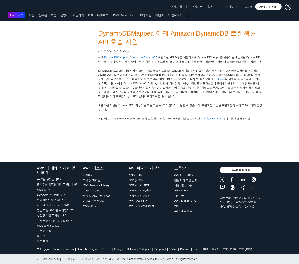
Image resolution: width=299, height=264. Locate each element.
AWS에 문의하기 (184, 175)
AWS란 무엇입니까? (49, 179)
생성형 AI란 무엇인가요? (52, 215)
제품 (32, 15)
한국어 (215, 249)
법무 (177, 205)
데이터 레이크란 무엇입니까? (54, 205)
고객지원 (172, 6)
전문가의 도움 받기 (185, 180)
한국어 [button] (214, 6)
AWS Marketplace (124, 15)
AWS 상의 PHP (138, 200)
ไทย (195, 249)
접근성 (66, 259)
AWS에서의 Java (139, 195)
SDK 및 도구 (136, 180)
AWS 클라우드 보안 (48, 225)
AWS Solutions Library (96, 185)
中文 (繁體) (245, 249)
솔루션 (42, 15)
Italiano (131, 249)
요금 (53, 15)
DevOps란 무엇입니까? (51, 194)
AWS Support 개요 (185, 200)
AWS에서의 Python (140, 190)
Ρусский (185, 249)
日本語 (205, 249)
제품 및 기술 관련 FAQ (96, 195)
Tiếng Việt (160, 249)
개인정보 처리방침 (48, 259)
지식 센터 (180, 195)
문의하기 (185, 6)
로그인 (248, 6)
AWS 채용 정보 (183, 211)
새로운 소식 (44, 230)
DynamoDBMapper (115, 57)
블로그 (41, 235)
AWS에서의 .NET (139, 185)
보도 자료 (42, 241)
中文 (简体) (229, 249)
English (94, 249)
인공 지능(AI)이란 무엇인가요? (55, 210)
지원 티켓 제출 (183, 185)
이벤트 (159, 15)
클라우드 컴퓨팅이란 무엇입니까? (57, 184)
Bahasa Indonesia (63, 249)
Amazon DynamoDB (145, 57)
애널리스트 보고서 (94, 200)
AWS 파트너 (90, 205)
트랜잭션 (219, 79)
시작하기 (88, 175)
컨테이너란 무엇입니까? (51, 199)
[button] (268, 6)
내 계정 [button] (231, 6)
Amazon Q (16, 15)
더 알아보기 (175, 15)
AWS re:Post (182, 190)
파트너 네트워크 (98, 15)
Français (119, 249)
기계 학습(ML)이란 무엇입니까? (56, 220)
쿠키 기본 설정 (105, 259)
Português (145, 249)
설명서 (64, 15)
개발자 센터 (136, 175)
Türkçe (173, 249)
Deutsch (82, 249)
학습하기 (78, 15)
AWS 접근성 (44, 189)
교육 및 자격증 (91, 180)
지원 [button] (197, 6)
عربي (46, 249)
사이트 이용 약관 (83, 259)
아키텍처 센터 (91, 190)
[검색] (190, 16)
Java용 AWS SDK (211, 118)
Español (106, 249)
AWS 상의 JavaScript (141, 205)
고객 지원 (145, 15)
